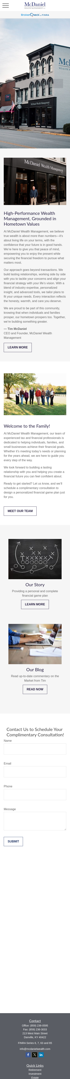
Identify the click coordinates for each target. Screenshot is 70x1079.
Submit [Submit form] (13, 841)
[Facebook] (28, 1054)
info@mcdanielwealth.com (35, 1048)
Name (8, 740)
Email (7, 763)
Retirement (35, 1069)
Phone (8, 786)
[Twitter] (34, 1054)
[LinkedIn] (41, 1054)
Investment (35, 1073)
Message (10, 809)
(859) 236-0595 (39, 1025)
